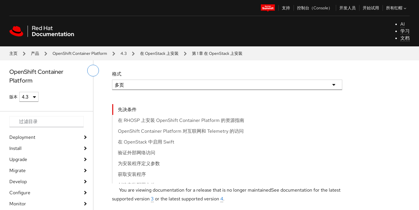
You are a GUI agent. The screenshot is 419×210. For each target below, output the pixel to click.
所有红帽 (397, 7)
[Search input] (46, 121)
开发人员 (347, 7)
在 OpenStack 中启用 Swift (146, 142)
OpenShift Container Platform (80, 53)
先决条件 (127, 109)
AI (402, 24)
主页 (13, 53)
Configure (19, 193)
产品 (35, 53)
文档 (405, 38)
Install (15, 148)
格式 (116, 74)
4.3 (124, 53)
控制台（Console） (314, 7)
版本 (13, 96)
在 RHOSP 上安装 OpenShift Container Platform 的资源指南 (181, 120)
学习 (405, 31)
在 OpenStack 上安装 (159, 53)
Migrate (17, 170)
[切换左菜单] (93, 70)
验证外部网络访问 (136, 153)
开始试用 (371, 7)
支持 (286, 7)
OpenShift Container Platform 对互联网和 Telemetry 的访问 (181, 131)
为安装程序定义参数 (139, 163)
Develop (18, 181)
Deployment (22, 137)
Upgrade (18, 159)
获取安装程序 (132, 174)
